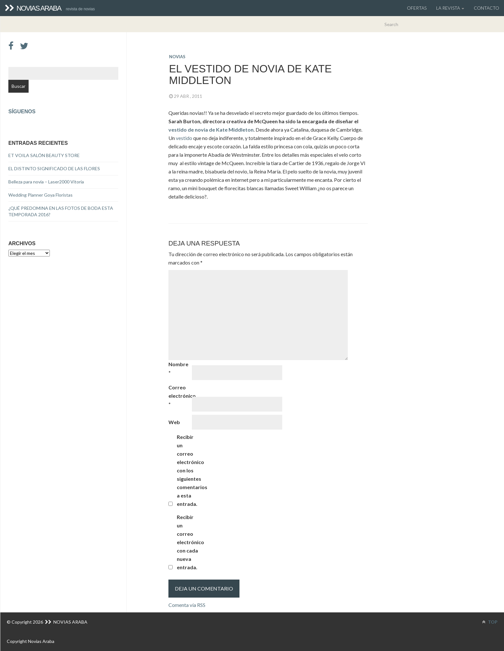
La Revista (450, 8)
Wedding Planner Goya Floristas (40, 195)
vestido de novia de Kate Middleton (211, 129)
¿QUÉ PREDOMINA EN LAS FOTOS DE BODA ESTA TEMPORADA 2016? (60, 211)
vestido (184, 138)
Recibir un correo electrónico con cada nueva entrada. (188, 542)
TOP (490, 622)
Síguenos (21, 111)
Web (174, 422)
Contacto (486, 8)
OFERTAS (417, 8)
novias (177, 56)
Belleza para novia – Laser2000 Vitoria (46, 181)
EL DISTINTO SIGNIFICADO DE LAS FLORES (54, 168)
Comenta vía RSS (186, 605)
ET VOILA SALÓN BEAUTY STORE (44, 155)
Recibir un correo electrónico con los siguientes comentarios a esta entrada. (188, 470)
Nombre (178, 368)
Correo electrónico (179, 395)
